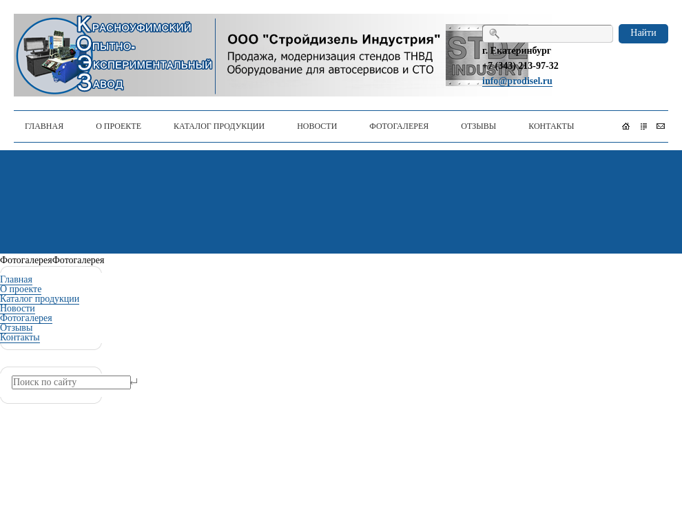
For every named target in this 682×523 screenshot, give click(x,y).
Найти (643, 33)
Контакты (20, 337)
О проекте (20, 289)
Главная (16, 279)
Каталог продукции (39, 299)
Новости (17, 308)
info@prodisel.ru (517, 81)
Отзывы (16, 327)
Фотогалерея (26, 318)
